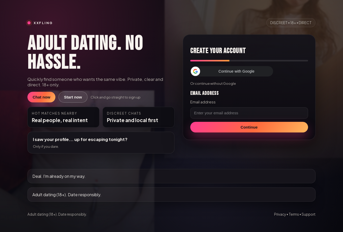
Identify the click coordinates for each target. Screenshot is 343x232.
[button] (231, 71)
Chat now (41, 97)
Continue (249, 127)
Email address (203, 102)
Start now (73, 97)
